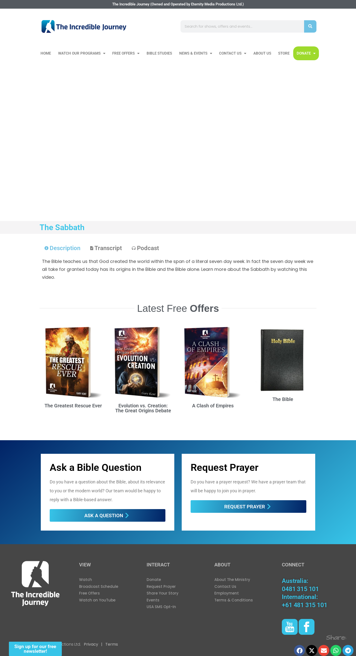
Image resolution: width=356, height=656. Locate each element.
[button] (299, 650)
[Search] (310, 26)
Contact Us (232, 53)
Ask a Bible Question (95, 467)
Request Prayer (224, 467)
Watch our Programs (81, 53)
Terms (111, 644)
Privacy (91, 644)
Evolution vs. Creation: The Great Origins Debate (143, 408)
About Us (262, 53)
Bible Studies (159, 53)
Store (283, 53)
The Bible (282, 399)
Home (46, 53)
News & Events (195, 53)
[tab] (62, 248)
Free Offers (125, 53)
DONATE (306, 53)
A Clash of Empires (213, 406)
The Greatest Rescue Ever (73, 406)
